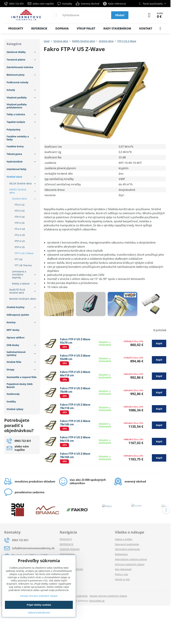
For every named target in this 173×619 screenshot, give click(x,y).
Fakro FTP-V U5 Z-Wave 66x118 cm (75, 373)
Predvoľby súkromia (76, 595)
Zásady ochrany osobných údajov (108, 595)
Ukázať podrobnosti (39, 612)
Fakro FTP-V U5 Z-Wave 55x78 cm (75, 340)
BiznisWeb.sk (97, 600)
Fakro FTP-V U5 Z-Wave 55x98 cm (75, 357)
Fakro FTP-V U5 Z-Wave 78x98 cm (75, 390)
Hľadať (119, 15)
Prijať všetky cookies (39, 604)
